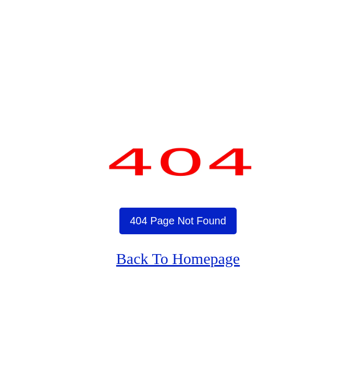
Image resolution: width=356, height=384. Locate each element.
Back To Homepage (178, 258)
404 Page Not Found (178, 220)
